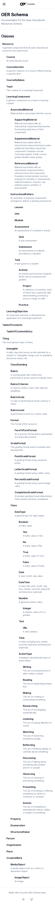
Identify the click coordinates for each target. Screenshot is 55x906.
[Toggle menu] (4, 4)
